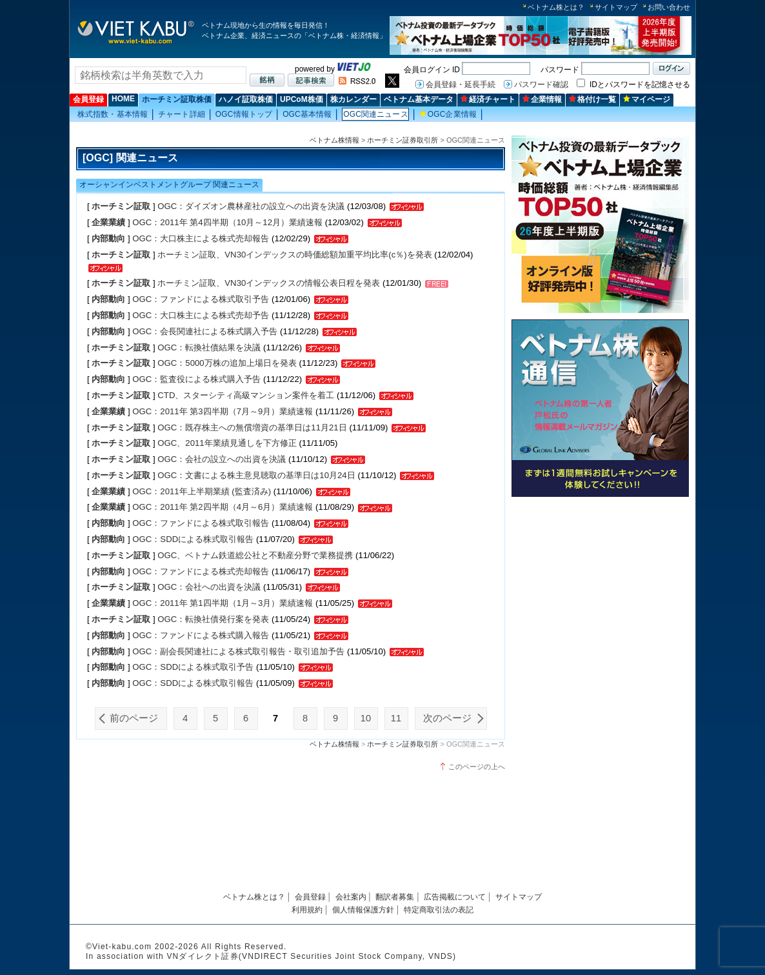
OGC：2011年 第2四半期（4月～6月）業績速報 (222, 507)
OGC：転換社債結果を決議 (209, 347)
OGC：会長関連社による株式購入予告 (204, 331)
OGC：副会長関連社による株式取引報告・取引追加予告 (239, 651)
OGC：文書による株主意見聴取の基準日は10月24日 (256, 475)
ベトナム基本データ (418, 99)
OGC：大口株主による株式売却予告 (200, 315)
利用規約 (307, 909)
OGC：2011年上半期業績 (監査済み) (201, 491)
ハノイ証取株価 (246, 99)
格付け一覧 (592, 99)
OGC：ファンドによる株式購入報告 (202, 635)
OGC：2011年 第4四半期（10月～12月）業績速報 (227, 222)
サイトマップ (616, 7)
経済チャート (488, 99)
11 (396, 718)
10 (366, 718)
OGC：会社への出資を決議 (209, 587)
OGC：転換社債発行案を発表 (213, 619)
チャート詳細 (181, 114)
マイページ (646, 99)
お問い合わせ (669, 7)
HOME (123, 98)
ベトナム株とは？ (556, 7)
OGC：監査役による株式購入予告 (196, 379)
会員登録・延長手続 (460, 84)
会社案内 (350, 896)
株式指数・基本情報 (112, 114)
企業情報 (542, 99)
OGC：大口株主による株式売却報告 (200, 238)
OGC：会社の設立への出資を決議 (221, 459)
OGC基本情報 (307, 114)
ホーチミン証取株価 (177, 99)
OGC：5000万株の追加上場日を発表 (226, 363)
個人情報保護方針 (363, 909)
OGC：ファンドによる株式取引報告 (200, 523)
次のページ (447, 718)
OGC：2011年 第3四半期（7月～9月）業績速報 (222, 411)
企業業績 (108, 222)
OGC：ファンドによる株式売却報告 (200, 571)
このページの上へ (476, 766)
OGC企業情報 (448, 114)
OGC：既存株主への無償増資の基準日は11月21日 (253, 427)
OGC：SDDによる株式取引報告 (192, 539)
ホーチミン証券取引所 (402, 140)
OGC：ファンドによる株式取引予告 (202, 299)
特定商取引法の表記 (438, 909)
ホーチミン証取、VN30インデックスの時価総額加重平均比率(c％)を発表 (294, 254)
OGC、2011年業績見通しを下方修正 (226, 443)
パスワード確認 (541, 84)
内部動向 (108, 238)
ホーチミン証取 (121, 206)
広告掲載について (455, 896)
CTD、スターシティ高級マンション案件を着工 (245, 395)
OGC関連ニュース (375, 114)
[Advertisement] (600, 592)
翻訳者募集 (394, 896)
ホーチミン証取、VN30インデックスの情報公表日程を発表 (268, 283)
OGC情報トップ (243, 114)
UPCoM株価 (301, 99)
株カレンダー (353, 99)
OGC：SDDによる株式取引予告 (194, 667)
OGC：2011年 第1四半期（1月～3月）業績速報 (222, 603)
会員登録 (88, 99)
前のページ (134, 718)
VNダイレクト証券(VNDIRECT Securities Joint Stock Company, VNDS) (311, 956)
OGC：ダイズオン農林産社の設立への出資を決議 (250, 206)
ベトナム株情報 (334, 140)
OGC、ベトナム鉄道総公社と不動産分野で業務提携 (255, 555)
